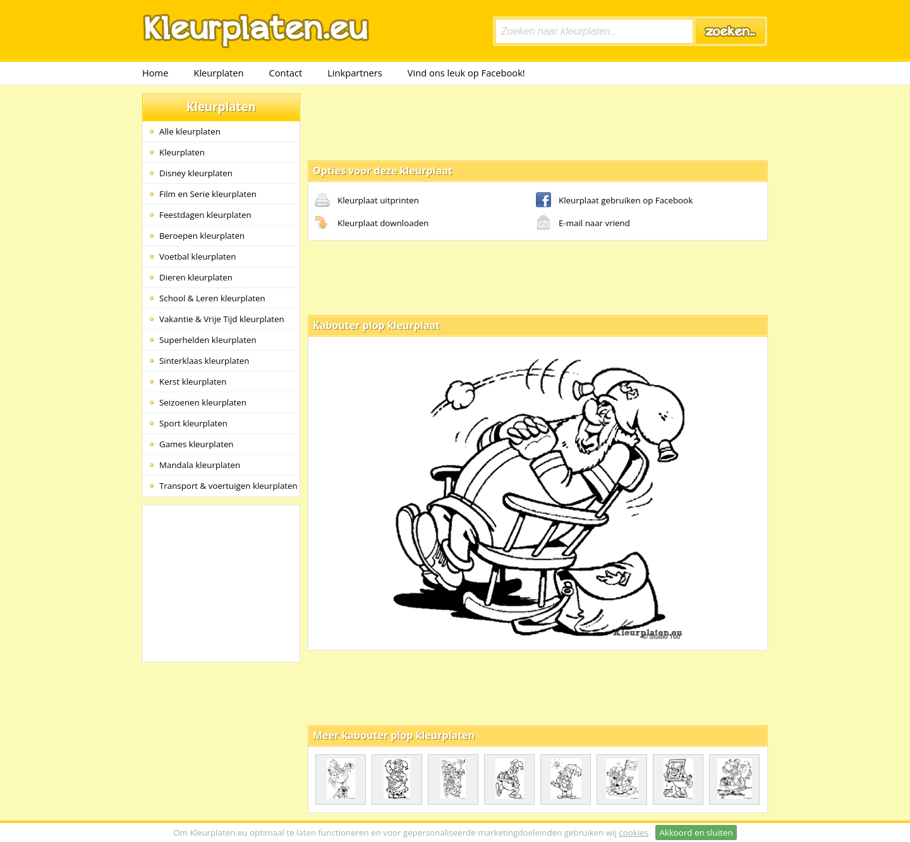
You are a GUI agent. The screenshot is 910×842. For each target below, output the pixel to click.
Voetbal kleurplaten (197, 256)
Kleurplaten (218, 72)
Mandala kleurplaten (199, 465)
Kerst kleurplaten (192, 381)
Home (155, 72)
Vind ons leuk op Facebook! (466, 72)
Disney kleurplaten (196, 173)
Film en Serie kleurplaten (208, 194)
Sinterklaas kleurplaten (204, 360)
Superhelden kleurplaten (208, 340)
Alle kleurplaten (190, 131)
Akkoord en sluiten (695, 832)
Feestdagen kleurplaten (205, 214)
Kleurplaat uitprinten (367, 201)
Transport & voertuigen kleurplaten (228, 485)
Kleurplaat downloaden (371, 223)
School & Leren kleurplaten (212, 298)
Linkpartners (354, 72)
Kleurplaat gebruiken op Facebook (614, 201)
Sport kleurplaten (193, 423)
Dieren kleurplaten (196, 277)
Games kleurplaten (196, 444)
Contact (286, 72)
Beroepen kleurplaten (202, 235)
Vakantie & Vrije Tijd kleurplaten (221, 319)
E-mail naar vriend (583, 223)
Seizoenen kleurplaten (202, 402)
